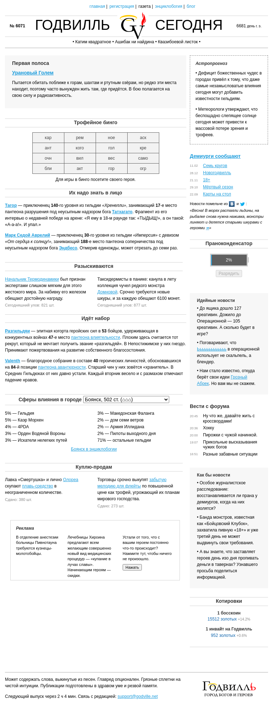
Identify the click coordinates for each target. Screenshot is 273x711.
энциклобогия (168, 6)
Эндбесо (68, 248)
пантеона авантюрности (62, 367)
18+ (206, 179)
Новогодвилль (217, 172)
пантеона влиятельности (95, 337)
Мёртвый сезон (218, 186)
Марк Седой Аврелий (27, 235)
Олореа (70, 479)
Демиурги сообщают (215, 156)
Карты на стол (217, 194)
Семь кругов (215, 165)
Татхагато (122, 211)
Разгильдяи (17, 331)
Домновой (107, 292)
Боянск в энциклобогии (94, 449)
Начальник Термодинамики (32, 279)
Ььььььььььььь (211, 349)
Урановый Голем (33, 73)
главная (97, 6)
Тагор (11, 205)
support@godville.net (138, 696)
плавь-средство (37, 486)
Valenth (12, 360)
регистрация (121, 6)
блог (191, 6)
